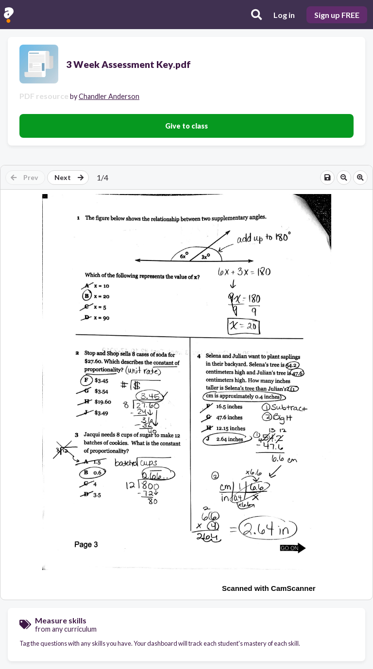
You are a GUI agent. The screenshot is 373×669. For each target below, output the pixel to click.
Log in (284, 14)
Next (69, 177)
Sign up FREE (336, 14)
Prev (24, 177)
